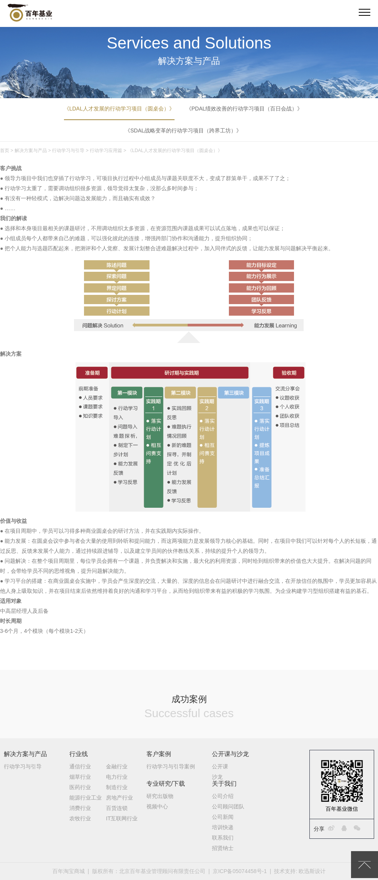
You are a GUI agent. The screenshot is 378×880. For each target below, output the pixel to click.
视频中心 (157, 806)
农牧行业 (80, 818)
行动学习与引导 (68, 150)
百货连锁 (117, 808)
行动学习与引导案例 (170, 766)
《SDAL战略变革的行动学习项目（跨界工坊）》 (183, 130)
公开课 (220, 766)
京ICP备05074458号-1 (240, 871)
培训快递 (223, 827)
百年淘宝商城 (68, 871)
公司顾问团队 (228, 806)
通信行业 (80, 766)
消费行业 (80, 808)
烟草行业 (80, 777)
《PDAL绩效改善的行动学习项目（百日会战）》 (244, 108)
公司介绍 (223, 796)
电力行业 (117, 777)
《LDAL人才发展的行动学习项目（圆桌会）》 (119, 108)
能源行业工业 (85, 798)
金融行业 (117, 766)
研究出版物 (159, 796)
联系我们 (223, 838)
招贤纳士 (223, 848)
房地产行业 (119, 798)
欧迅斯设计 (312, 871)
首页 (4, 150)
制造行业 (117, 787)
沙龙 (217, 777)
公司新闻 (223, 817)
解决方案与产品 (31, 150)
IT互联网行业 (122, 818)
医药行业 (80, 787)
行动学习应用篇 (106, 150)
